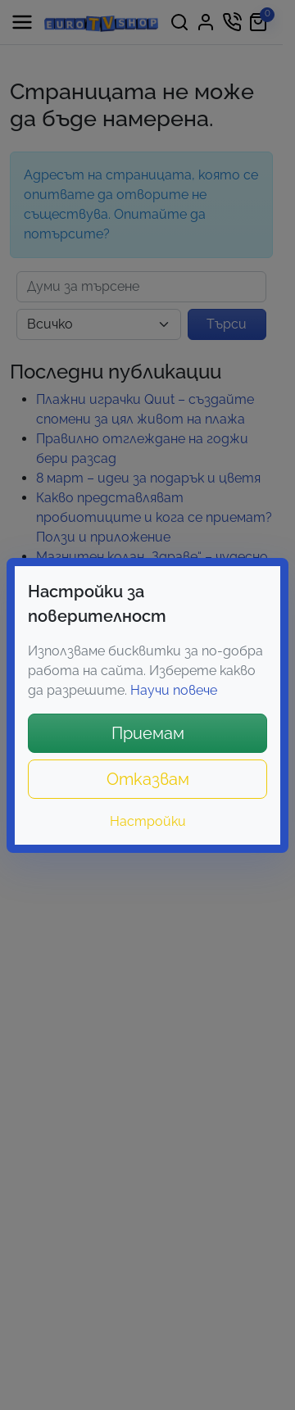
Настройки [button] (148, 821)
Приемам (147, 733)
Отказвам (148, 779)
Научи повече (173, 690)
